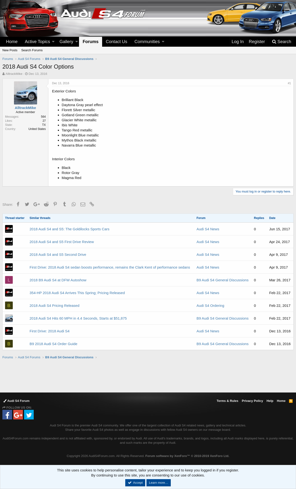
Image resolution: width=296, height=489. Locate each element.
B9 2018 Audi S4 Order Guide (53, 344)
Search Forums (32, 50)
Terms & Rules (227, 401)
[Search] (282, 42)
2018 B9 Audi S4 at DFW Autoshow (58, 280)
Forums (91, 41)
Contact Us (116, 41)
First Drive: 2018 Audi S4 (50, 331)
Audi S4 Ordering (210, 305)
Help (270, 401)
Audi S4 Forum (16, 401)
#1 (289, 83)
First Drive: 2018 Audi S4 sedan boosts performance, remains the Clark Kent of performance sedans (110, 267)
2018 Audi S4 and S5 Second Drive (58, 254)
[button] (53, 42)
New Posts (9, 50)
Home (12, 41)
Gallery (66, 41)
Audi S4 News (208, 229)
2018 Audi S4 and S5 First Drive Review (62, 242)
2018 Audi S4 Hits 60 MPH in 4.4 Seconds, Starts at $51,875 (78, 318)
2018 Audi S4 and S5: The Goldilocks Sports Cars (70, 229)
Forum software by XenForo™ (187, 456)
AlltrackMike (14, 74)
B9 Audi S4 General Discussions (223, 280)
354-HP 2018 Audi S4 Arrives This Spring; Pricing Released (77, 293)
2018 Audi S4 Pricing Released (54, 305)
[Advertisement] (148, 375)
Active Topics (37, 41)
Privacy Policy (252, 401)
